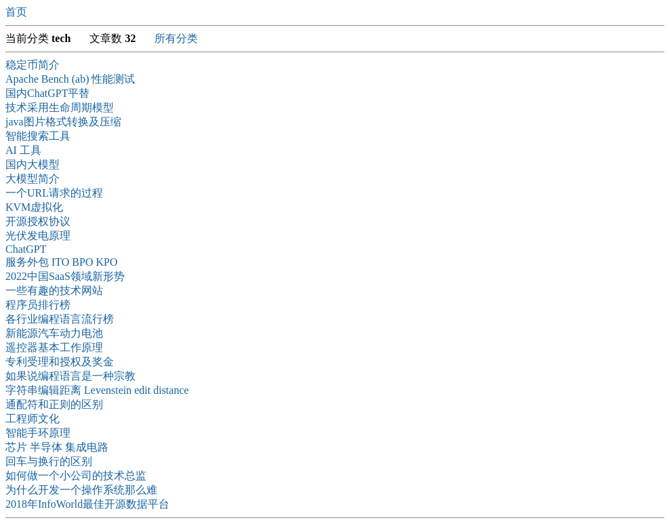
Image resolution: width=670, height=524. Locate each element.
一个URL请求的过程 (54, 193)
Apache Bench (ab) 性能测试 (70, 79)
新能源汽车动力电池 (54, 333)
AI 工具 (23, 150)
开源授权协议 (37, 221)
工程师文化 (32, 418)
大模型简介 (32, 178)
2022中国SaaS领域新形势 (65, 276)
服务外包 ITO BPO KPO (61, 262)
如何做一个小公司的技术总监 (75, 475)
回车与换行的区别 (48, 461)
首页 (16, 12)
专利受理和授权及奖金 (59, 361)
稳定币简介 (32, 64)
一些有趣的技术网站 (54, 290)
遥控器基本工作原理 (54, 347)
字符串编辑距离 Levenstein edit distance (97, 390)
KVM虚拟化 (34, 207)
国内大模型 (32, 164)
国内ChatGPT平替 (47, 93)
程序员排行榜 (37, 304)
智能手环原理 (37, 433)
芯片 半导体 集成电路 (56, 447)
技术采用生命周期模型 (59, 107)
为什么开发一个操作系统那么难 (81, 490)
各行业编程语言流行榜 (59, 319)
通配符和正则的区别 (54, 404)
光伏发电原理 (37, 235)
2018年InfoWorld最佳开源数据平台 (87, 504)
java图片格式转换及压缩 (63, 121)
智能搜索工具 (37, 136)
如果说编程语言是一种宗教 (70, 376)
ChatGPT (25, 249)
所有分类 (176, 38)
